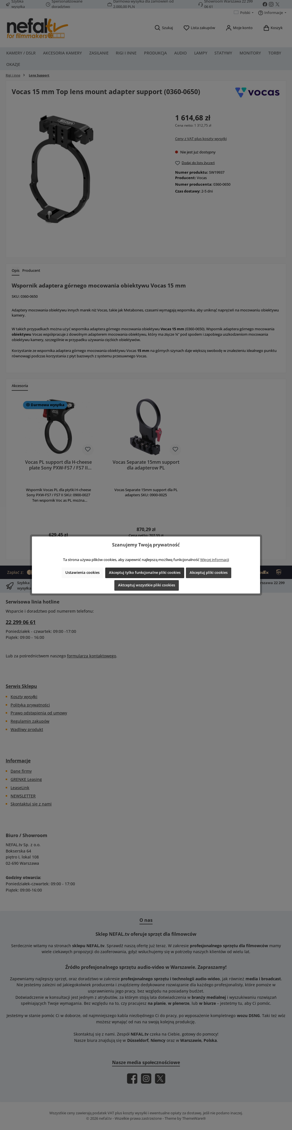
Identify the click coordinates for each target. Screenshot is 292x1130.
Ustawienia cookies (82, 572)
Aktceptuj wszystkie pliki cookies (146, 585)
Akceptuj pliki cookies (209, 572)
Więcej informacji (214, 559)
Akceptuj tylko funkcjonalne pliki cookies (145, 572)
